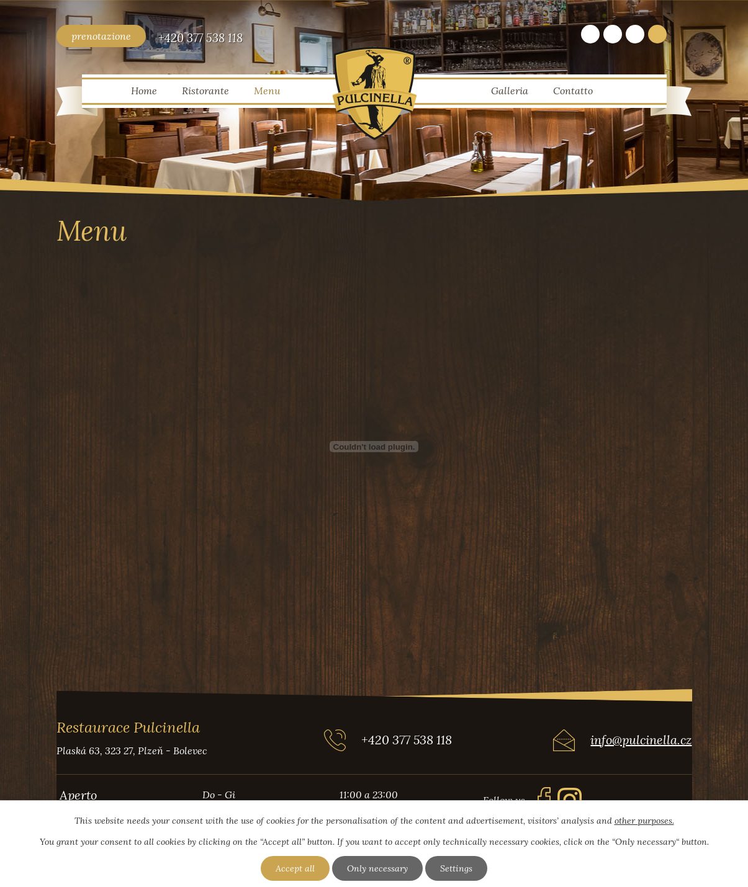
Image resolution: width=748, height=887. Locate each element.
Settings (456, 868)
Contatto (573, 90)
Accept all (295, 868)
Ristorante (205, 90)
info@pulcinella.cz (641, 739)
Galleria (509, 90)
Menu (267, 90)
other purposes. (644, 820)
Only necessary (377, 868)
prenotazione (101, 36)
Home (144, 90)
